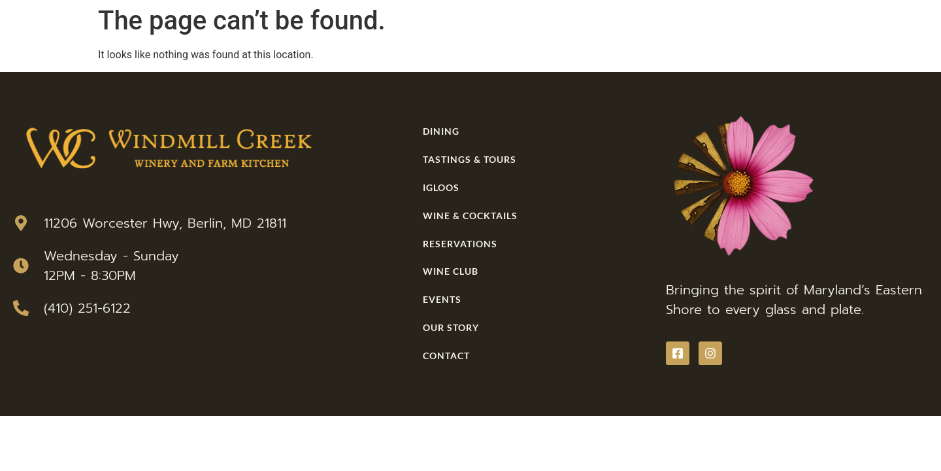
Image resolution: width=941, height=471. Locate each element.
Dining (441, 131)
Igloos (441, 187)
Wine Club (450, 271)
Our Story (451, 327)
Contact (446, 355)
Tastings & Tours (469, 159)
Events (442, 299)
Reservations (460, 243)
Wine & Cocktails (470, 215)
